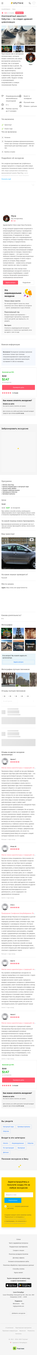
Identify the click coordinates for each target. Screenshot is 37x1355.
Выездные (21, 1148)
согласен (12, 1206)
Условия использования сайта (18, 1261)
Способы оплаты (18, 1269)
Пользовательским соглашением (15, 1219)
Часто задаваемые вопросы (18, 1243)
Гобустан (6, 1131)
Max (23, 1303)
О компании (9, 1328)
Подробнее (26, 282)
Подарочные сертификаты (18, 1247)
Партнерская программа (23, 1328)
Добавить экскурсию (18, 1313)
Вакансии (23, 1331)
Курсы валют (18, 1272)
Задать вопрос (10, 282)
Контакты (18, 1334)
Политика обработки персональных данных (18, 1265)
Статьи (18, 1239)
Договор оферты (18, 1258)
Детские (6, 1152)
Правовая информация (10, 1331)
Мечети (5, 1143)
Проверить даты (18, 387)
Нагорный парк (8, 1127)
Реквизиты (31, 1331)
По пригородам (8, 1148)
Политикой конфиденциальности (15, 1223)
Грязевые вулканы (24, 1127)
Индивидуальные (18, 1143)
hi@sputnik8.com (18, 1306)
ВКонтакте (16, 1303)
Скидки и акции (18, 1250)
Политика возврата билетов (18, 1254)
